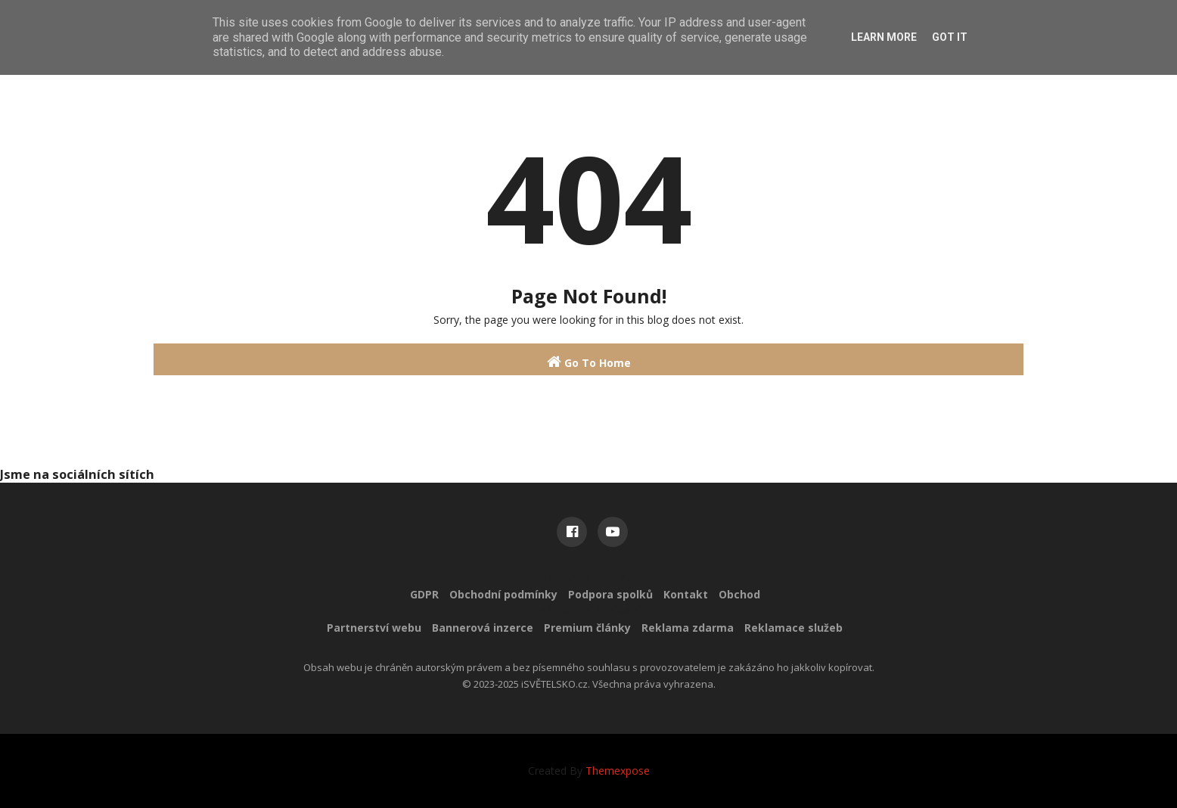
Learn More (884, 37)
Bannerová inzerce (482, 627)
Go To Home (589, 362)
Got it (949, 37)
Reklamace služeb (793, 627)
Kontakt (685, 594)
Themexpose (617, 770)
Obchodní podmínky (503, 594)
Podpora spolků (610, 594)
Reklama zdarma (687, 627)
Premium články (587, 627)
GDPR (424, 594)
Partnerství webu (374, 627)
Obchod (739, 594)
